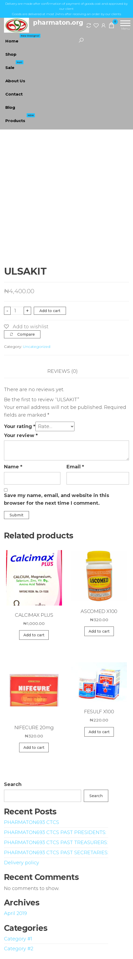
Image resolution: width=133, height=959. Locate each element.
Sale (14, 65)
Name (13, 467)
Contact (14, 94)
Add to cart (49, 310)
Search (13, 784)
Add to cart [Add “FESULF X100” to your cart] (99, 731)
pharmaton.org (58, 22)
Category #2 (18, 949)
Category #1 (18, 939)
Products (20, 118)
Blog (10, 107)
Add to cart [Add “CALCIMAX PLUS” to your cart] (33, 635)
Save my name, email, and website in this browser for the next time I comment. (56, 499)
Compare (26, 334)
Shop (10, 54)
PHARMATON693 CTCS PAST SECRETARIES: (56, 853)
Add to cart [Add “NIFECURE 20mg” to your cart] (33, 747)
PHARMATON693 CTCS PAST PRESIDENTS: (55, 832)
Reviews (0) (62, 371)
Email (75, 467)
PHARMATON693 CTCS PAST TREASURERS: (56, 842)
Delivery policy (21, 863)
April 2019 (15, 913)
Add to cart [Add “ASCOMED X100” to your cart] (99, 631)
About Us (15, 80)
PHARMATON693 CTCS (31, 822)
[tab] (66, 371)
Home (22, 39)
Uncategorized (36, 346)
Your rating (19, 426)
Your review (21, 435)
